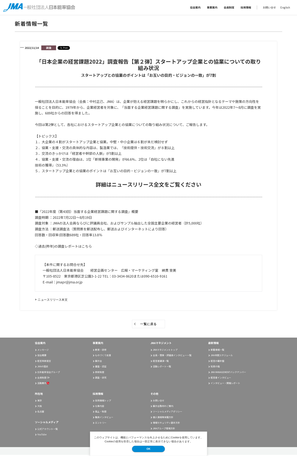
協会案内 (194, 8)
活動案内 (43, 384)
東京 (39, 401)
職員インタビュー (104, 418)
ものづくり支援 (103, 356)
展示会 (98, 362)
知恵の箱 (215, 367)
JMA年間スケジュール (222, 356)
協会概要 (41, 356)
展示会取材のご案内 (163, 407)
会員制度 (228, 8)
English (284, 8)
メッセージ (43, 350)
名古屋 (40, 412)
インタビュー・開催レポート (225, 384)
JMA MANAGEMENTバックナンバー (228, 373)
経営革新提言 (44, 362)
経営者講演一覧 (161, 362)
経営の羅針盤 (217, 362)
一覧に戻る (148, 325)
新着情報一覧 (217, 350)
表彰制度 (99, 373)
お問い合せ (268, 8)
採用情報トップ (103, 401)
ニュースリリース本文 (53, 300)
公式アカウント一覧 (47, 429)
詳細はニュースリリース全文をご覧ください (148, 185)
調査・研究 (100, 378)
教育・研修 (100, 350)
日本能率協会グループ (48, 373)
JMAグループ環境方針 (164, 429)
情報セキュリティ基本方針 (166, 423)
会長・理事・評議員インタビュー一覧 (172, 356)
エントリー (100, 423)
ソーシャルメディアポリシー (167, 412)
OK (148, 448)
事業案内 (211, 8)
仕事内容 (99, 407)
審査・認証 (100, 367)
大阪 (39, 407)
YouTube (41, 435)
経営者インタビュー (221, 378)
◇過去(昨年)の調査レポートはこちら (63, 247)
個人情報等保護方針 (163, 418)
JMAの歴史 (42, 367)
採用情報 (245, 8)
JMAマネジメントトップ (165, 350)
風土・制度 (100, 412)
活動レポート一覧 (162, 367)
